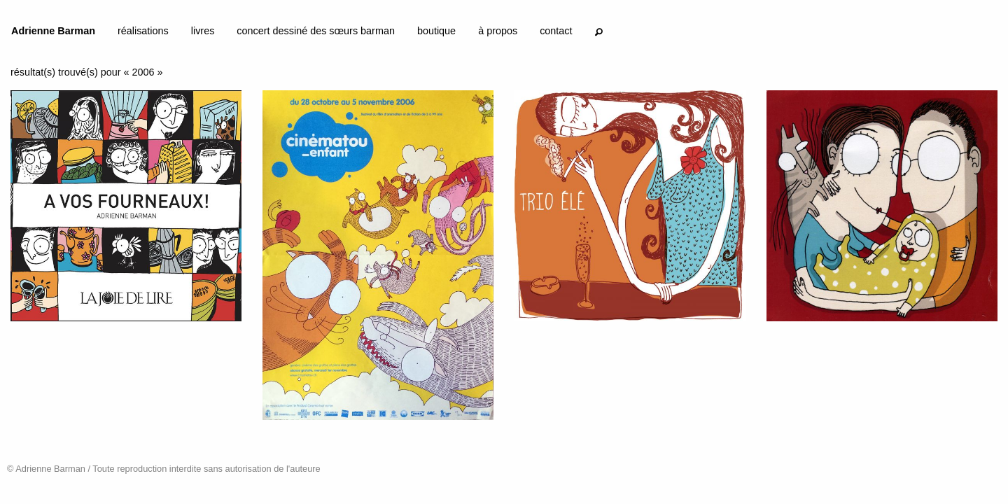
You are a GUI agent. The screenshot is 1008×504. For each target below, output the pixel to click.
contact (556, 30)
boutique (436, 30)
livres (203, 30)
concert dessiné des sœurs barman (316, 30)
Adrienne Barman (53, 30)
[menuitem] (53, 33)
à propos (497, 30)
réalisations (143, 30)
